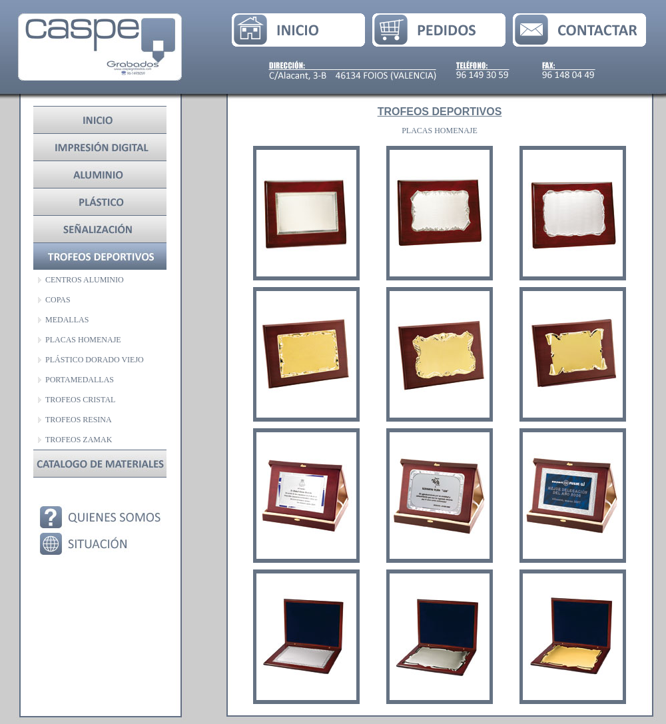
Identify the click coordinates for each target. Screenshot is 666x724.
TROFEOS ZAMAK (78, 439)
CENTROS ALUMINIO (84, 279)
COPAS (58, 299)
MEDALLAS (67, 319)
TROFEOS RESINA (78, 419)
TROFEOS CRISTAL (80, 399)
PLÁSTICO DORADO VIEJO (94, 359)
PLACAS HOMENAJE (83, 339)
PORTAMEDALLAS (79, 379)
